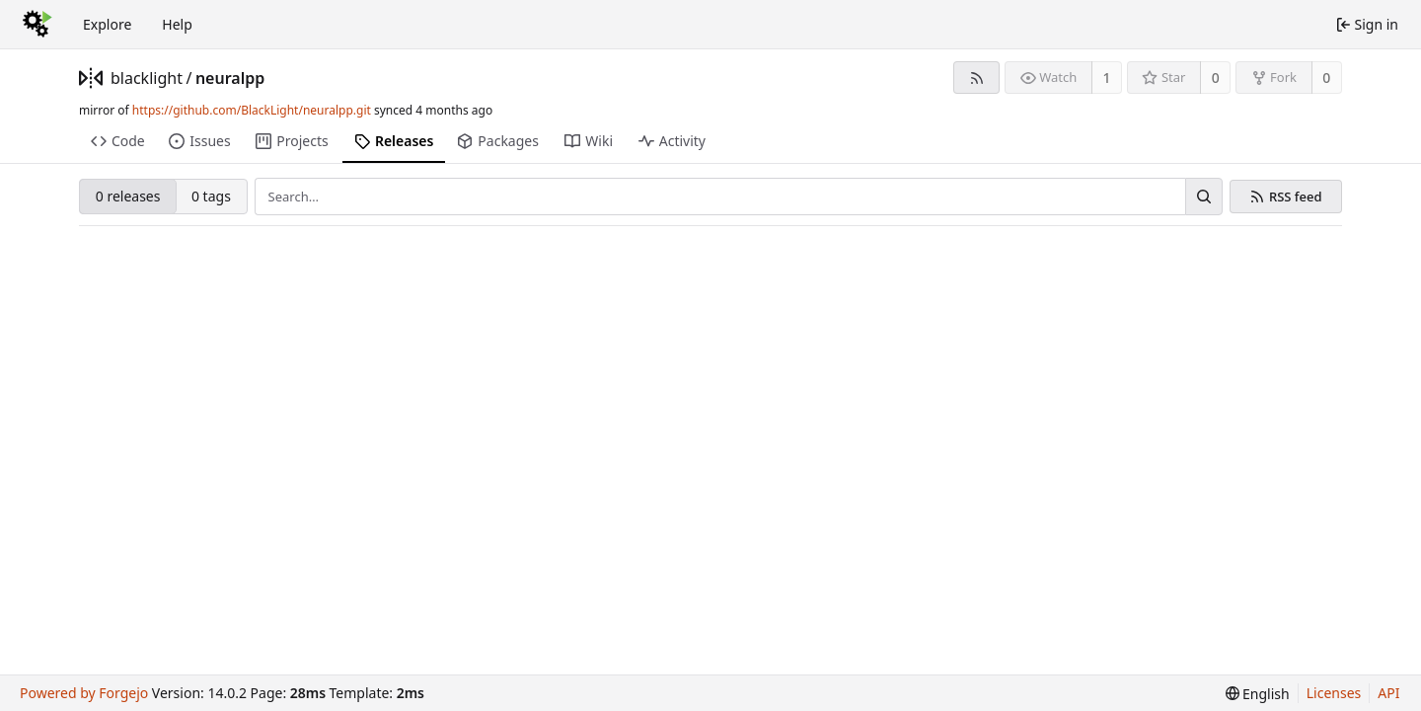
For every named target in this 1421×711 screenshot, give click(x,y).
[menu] (1258, 693)
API (1388, 692)
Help (177, 24)
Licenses (1334, 692)
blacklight (147, 78)
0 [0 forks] (1326, 77)
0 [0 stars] (1216, 77)
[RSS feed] (976, 77)
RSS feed (1295, 197)
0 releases (128, 196)
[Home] (37, 24)
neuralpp (229, 78)
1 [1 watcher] (1107, 77)
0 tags (211, 196)
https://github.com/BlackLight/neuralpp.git (251, 110)
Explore (107, 24)
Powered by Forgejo (84, 692)
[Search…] (1204, 196)
